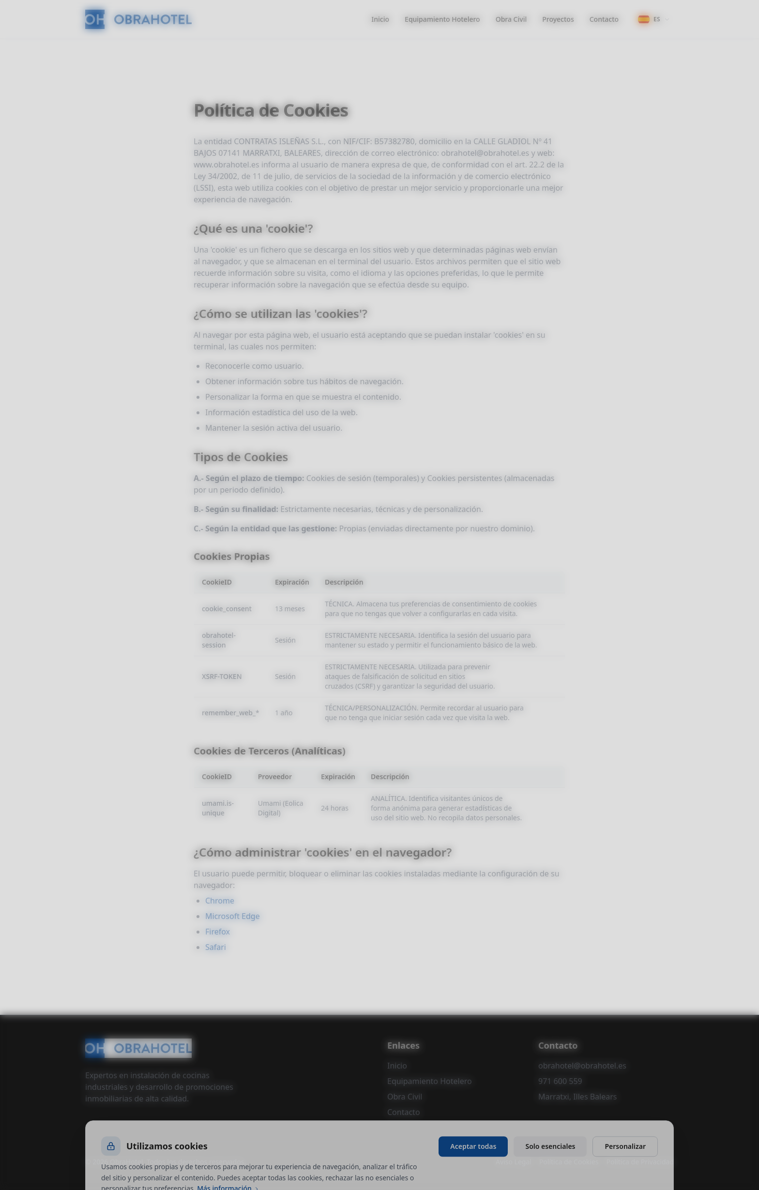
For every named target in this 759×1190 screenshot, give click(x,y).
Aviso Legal (513, 1161)
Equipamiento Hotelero (442, 19)
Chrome (219, 900)
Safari (215, 947)
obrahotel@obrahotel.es (582, 1065)
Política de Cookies (569, 1161)
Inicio (380, 19)
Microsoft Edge (232, 916)
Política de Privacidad (640, 1161)
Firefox (217, 931)
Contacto (604, 19)
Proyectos (558, 19)
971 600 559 (560, 1081)
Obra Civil (511, 19)
